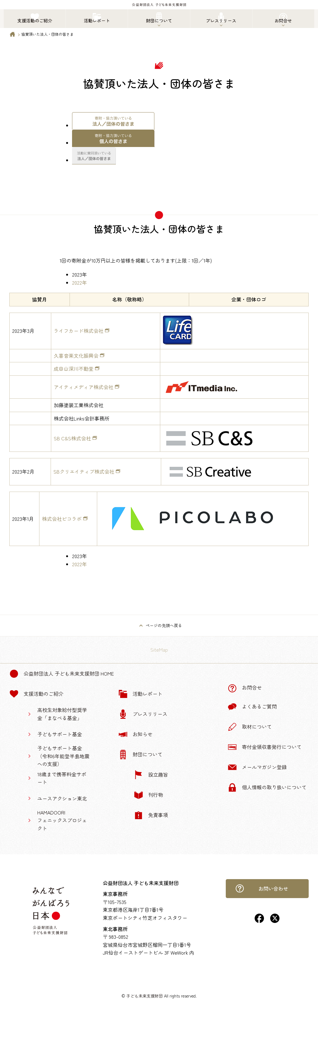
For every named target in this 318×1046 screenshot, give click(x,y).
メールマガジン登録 (257, 767)
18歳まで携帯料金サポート (61, 778)
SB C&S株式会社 (72, 438)
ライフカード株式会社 (78, 330)
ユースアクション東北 (62, 798)
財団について (140, 754)
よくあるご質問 (252, 706)
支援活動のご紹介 (36, 694)
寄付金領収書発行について (265, 747)
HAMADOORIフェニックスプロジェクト (62, 820)
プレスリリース (142, 714)
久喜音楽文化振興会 (76, 355)
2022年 (79, 282)
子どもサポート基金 (59, 734)
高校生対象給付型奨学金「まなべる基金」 (62, 714)
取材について (250, 727)
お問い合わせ (261, 888)
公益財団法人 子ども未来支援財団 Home (61, 673)
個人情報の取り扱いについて (267, 787)
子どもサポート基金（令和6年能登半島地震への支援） (63, 756)
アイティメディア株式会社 (83, 387)
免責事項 (151, 815)
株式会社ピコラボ (62, 518)
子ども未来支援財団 (144, 996)
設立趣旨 (151, 774)
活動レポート (140, 694)
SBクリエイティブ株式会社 (83, 471)
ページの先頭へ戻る (164, 625)
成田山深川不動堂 (73, 368)
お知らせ (135, 734)
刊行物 (148, 795)
